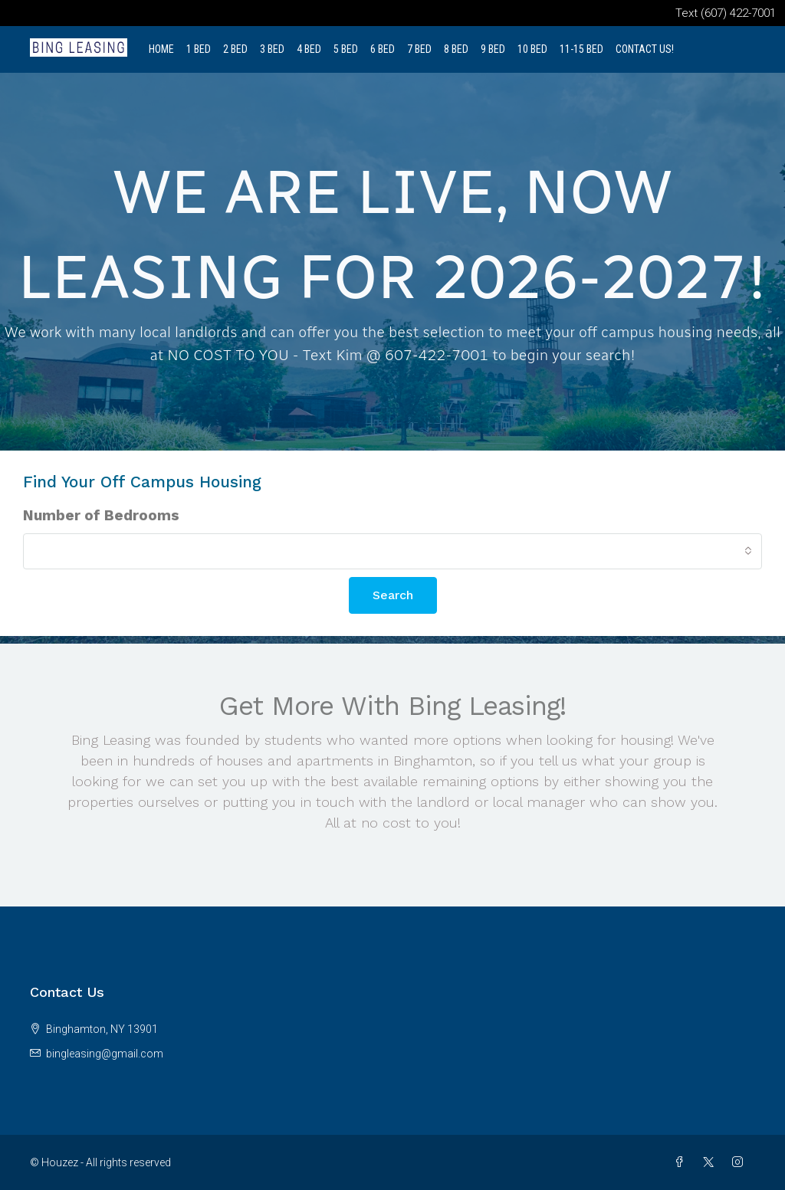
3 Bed (272, 49)
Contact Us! (645, 49)
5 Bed (345, 49)
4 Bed (309, 49)
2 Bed (235, 49)
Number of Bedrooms (101, 515)
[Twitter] (711, 1162)
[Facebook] (682, 1162)
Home (161, 49)
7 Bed (419, 49)
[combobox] (392, 551)
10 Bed (532, 49)
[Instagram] (740, 1162)
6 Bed (382, 49)
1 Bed (198, 49)
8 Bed (456, 49)
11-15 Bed (581, 49)
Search (393, 595)
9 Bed (493, 49)
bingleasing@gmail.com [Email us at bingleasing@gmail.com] (104, 1053)
